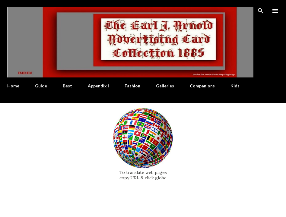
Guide (41, 85)
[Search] (260, 10)
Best (67, 85)
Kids (235, 85)
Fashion (132, 85)
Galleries (165, 85)
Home (13, 85)
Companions (202, 85)
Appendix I (98, 85)
